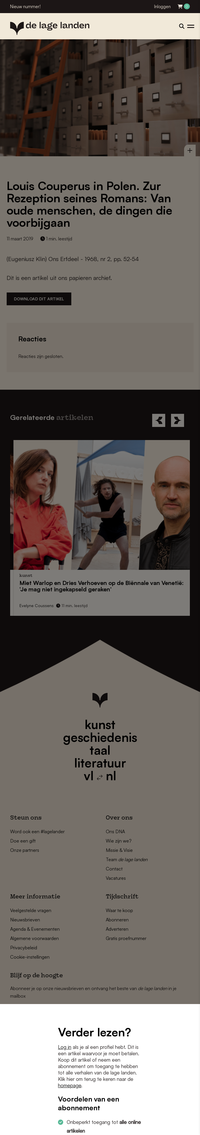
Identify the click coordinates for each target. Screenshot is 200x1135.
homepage (69, 1085)
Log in (64, 1047)
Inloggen (162, 6)
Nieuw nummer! (25, 6)
